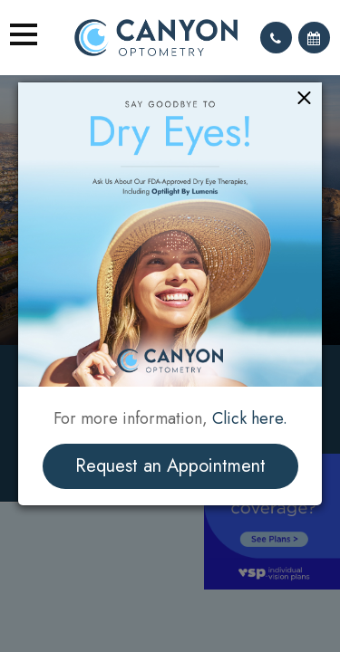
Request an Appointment (170, 466)
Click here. (249, 418)
